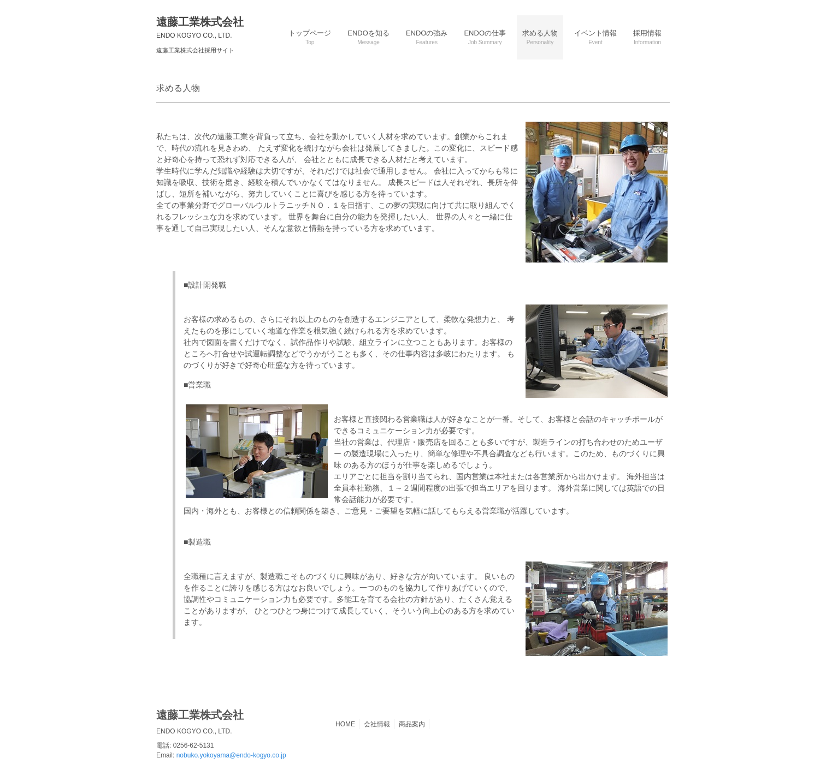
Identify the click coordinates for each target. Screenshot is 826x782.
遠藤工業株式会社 (200, 27)
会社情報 (377, 724)
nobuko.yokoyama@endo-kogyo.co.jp (231, 755)
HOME (345, 724)
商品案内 (412, 724)
